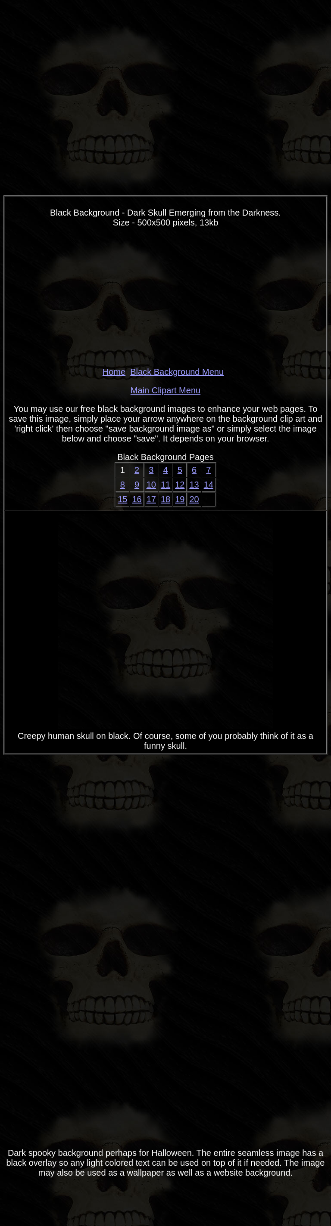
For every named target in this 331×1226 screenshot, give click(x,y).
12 (179, 484)
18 (165, 499)
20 (194, 499)
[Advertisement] (165, 297)
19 (179, 499)
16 (136, 499)
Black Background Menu (177, 372)
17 (151, 499)
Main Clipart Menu (165, 390)
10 (151, 484)
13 (194, 484)
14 (208, 484)
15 (122, 499)
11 (165, 484)
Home (114, 372)
